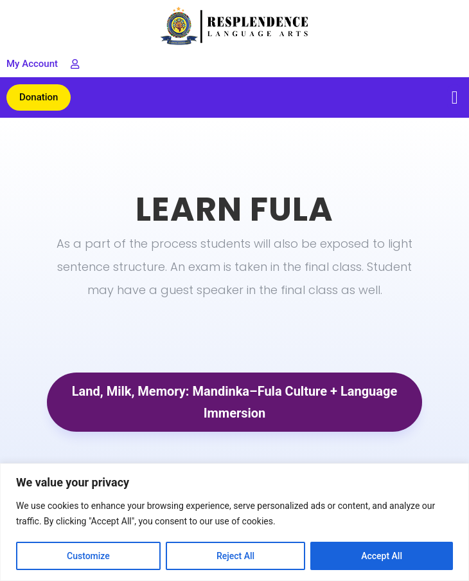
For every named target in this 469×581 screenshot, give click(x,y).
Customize (88, 556)
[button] (455, 97)
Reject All (235, 556)
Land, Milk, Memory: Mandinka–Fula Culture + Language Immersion (234, 402)
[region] (234, 522)
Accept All (381, 556)
